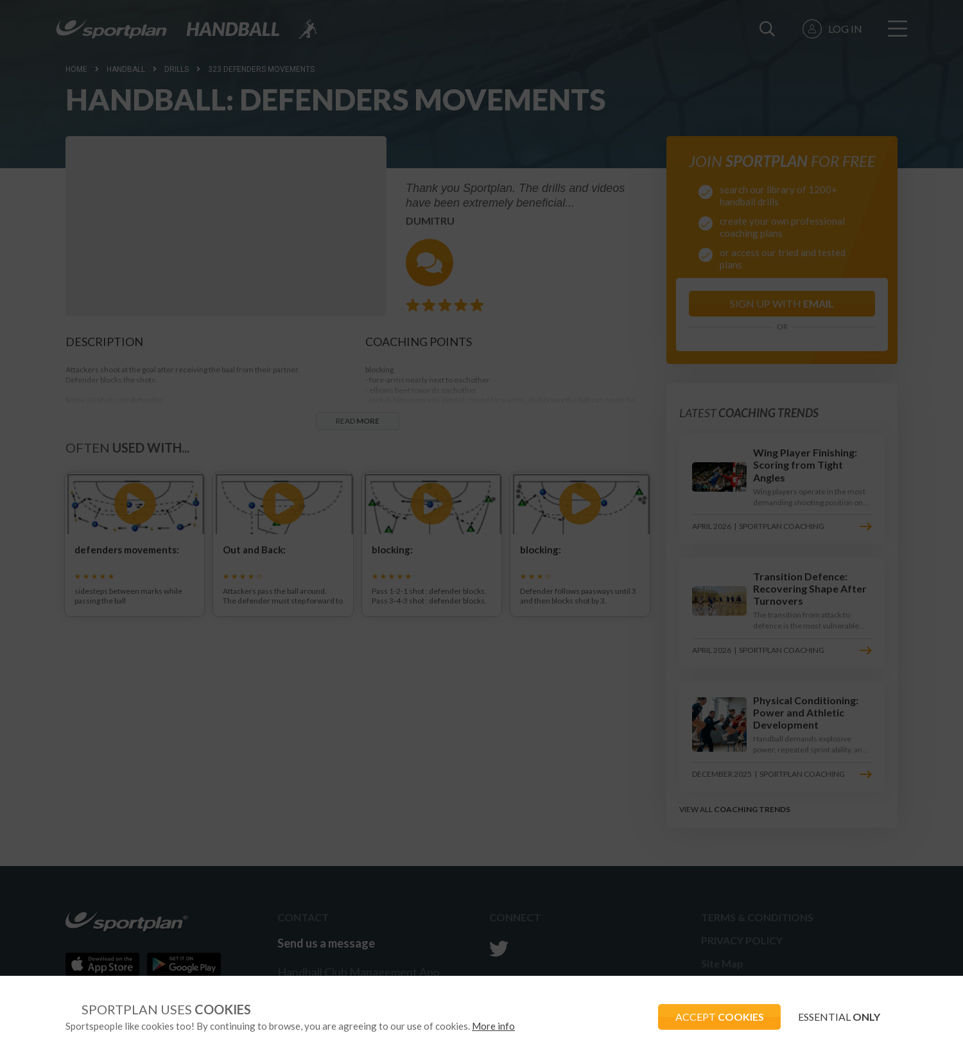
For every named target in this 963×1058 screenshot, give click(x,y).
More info (493, 1026)
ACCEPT (713, 1016)
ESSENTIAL (837, 1016)
